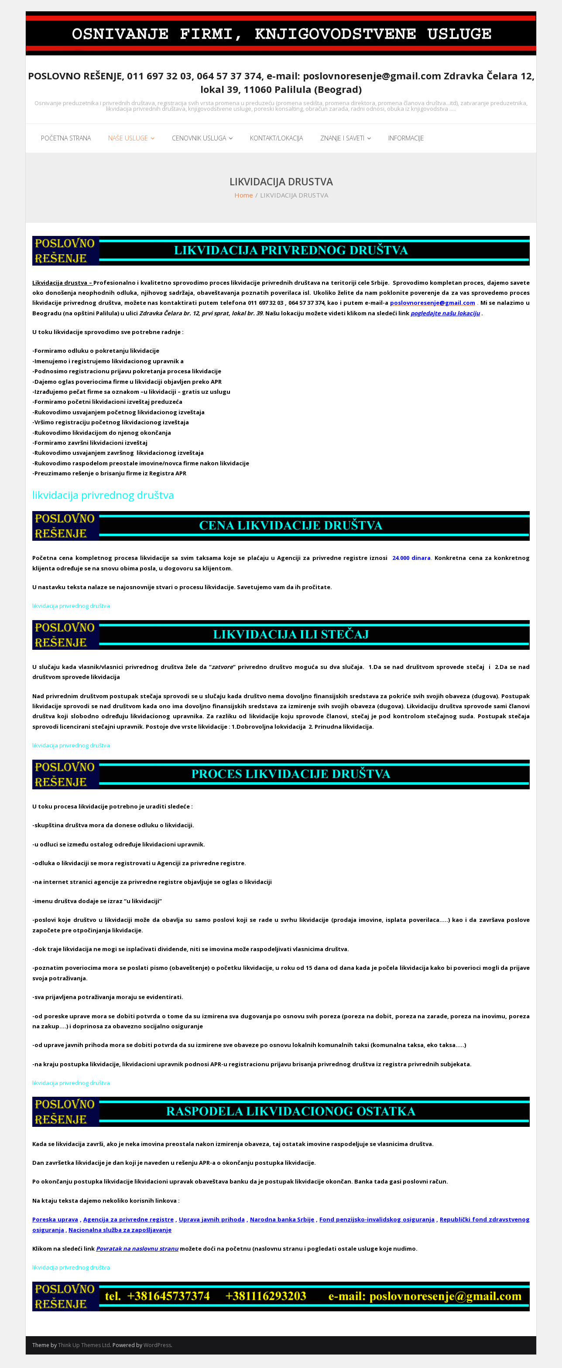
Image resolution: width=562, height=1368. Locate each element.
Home (243, 197)
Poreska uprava (55, 1222)
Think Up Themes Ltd (84, 1347)
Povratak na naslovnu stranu (137, 1251)
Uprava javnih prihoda (212, 1222)
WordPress (157, 1347)
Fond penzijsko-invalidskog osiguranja (377, 1222)
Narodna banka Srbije (282, 1222)
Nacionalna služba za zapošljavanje (120, 1232)
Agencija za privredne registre (128, 1222)
